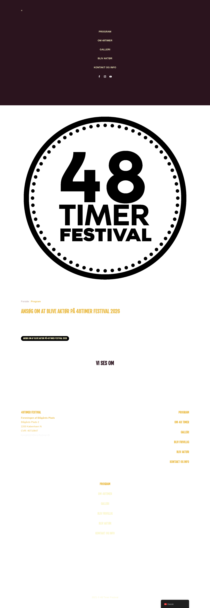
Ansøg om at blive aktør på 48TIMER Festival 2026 (45, 338)
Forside (25, 301)
